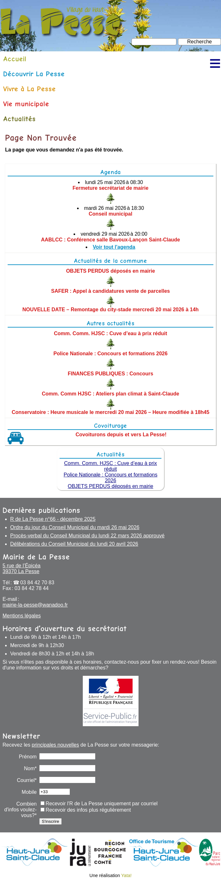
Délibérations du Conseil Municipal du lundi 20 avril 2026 (74, 544)
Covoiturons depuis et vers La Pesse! (120, 434)
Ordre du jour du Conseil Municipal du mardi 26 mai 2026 (74, 527)
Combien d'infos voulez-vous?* (20, 809)
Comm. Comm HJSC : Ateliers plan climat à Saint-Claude (110, 393)
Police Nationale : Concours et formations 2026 (110, 353)
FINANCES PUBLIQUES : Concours (110, 373)
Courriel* (27, 780)
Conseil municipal (110, 214)
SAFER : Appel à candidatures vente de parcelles (110, 291)
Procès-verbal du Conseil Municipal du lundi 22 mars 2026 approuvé (87, 535)
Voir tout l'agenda (114, 247)
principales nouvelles (55, 745)
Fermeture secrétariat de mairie (110, 188)
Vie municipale (26, 104)
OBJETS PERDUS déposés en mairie (110, 271)
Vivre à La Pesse (29, 89)
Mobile (29, 792)
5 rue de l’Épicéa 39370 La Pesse (21, 568)
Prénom (28, 756)
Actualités (19, 118)
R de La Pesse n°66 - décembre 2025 (53, 519)
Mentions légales (22, 615)
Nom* (30, 768)
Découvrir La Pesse (34, 74)
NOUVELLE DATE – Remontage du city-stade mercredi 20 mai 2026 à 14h (110, 309)
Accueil (14, 59)
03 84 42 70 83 (37, 582)
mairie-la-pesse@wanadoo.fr (35, 605)
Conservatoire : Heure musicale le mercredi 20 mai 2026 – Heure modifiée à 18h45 (111, 412)
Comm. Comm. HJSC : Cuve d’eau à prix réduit (110, 333)
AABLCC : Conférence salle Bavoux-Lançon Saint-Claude (110, 239)
